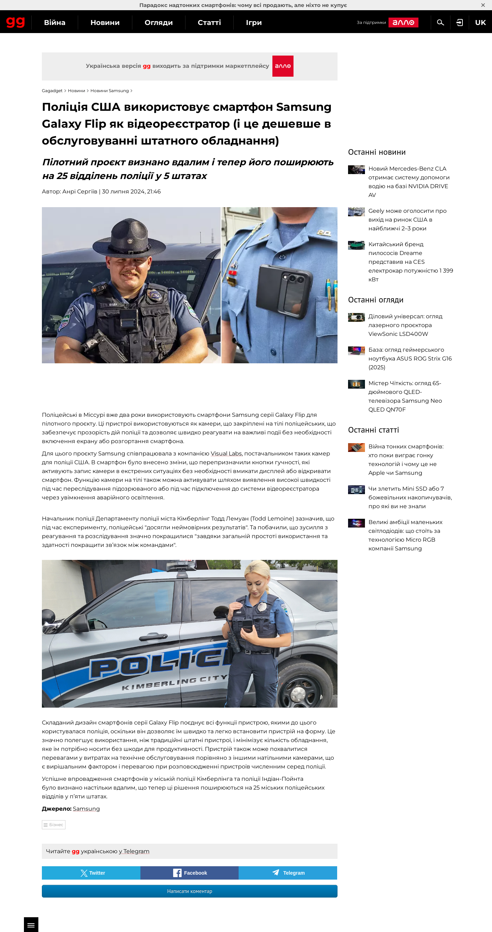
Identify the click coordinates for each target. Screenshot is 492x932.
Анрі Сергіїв (79, 191)
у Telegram (134, 851)
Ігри (317, 22)
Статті (272, 22)
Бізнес (56, 824)
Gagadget (47, 21)
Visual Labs (226, 453)
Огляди (222, 22)
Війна (118, 22)
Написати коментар (189, 891)
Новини (168, 22)
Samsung (86, 808)
